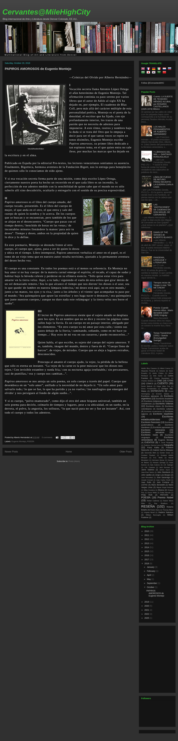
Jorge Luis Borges (162, 475)
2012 (147, 539)
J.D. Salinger (168, 465)
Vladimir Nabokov (165, 512)
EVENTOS (149, 442)
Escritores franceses (150, 422)
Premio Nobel (165, 497)
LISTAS (144, 485)
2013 (147, 543)
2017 (147, 559)
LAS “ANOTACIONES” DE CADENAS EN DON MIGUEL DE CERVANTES (162, 209)
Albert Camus (165, 368)
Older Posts (126, 451)
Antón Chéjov (158, 373)
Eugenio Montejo (19, 441)
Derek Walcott (146, 386)
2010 (147, 531)
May (149, 579)
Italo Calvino (155, 465)
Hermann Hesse (158, 460)
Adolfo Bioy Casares (149, 368)
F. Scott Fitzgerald (166, 442)
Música (161, 490)
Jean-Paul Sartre (147, 472)
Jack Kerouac (164, 467)
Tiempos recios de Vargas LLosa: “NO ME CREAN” (162, 285)
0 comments (47, 437)
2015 (147, 551)
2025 (147, 618)
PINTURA (164, 495)
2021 (147, 610)
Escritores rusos (149, 435)
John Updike (146, 475)
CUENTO (162, 383)
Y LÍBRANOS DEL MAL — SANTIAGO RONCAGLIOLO (163, 154)
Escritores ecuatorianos (153, 411)
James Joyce (164, 470)
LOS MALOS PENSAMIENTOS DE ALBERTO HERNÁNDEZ (162, 130)
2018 (147, 563)
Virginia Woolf (149, 512)
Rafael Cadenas (153, 501)
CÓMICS (149, 384)
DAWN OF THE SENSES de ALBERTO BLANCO (163, 235)
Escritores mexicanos (153, 430)
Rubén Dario (155, 510)
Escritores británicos (152, 401)
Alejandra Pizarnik (148, 371)
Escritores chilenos (164, 403)
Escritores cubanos (165, 409)
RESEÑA (148, 506)
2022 (147, 614)
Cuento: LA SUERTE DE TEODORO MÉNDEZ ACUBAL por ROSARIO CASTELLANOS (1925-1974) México (157, 102)
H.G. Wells (158, 458)
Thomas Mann (168, 510)
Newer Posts (11, 451)
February (151, 571)
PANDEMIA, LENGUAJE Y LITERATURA (160, 260)
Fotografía (168, 445)
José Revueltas (147, 477)
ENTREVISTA (157, 391)
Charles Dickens (147, 381)
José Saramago (163, 477)
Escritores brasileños (164, 399)
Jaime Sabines (147, 470)
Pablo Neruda (165, 492)
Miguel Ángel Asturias (164, 487)
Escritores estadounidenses (157, 418)
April (149, 575)
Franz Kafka (153, 448)
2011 (147, 535)
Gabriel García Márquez (163, 450)
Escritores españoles (163, 414)
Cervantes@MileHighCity (46, 12)
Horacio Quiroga (159, 462)
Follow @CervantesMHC (152, 83)
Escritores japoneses (161, 427)
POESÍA (30, 441)
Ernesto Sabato (162, 394)
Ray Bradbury (161, 503)
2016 (147, 555)
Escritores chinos (153, 406)
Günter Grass (165, 453)
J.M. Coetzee (149, 467)
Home (69, 451)
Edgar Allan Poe (163, 386)
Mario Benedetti (158, 485)
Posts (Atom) (74, 461)
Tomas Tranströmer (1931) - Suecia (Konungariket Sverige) (162, 337)
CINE (159, 380)
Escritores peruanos (152, 432)
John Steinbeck (163, 472)
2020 (147, 606)
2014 (147, 547)
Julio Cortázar (163, 482)
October (151, 587)
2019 (147, 602)
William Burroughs (153, 515)
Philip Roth (146, 495)
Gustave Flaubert (148, 455)
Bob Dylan (157, 376)
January (151, 567)
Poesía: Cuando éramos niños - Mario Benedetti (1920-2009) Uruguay (163, 311)
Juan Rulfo (146, 482)
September (152, 583)
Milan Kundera (149, 490)
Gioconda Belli (150, 453)
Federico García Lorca (152, 445)
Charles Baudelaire (161, 378)
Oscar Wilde (152, 492)
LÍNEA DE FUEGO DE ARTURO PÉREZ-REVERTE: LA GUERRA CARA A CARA (163, 182)
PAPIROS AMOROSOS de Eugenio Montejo (38, 69)
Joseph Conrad (147, 480)
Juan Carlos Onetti (163, 480)
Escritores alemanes (150, 396)
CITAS (170, 380)
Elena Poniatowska (148, 389)
